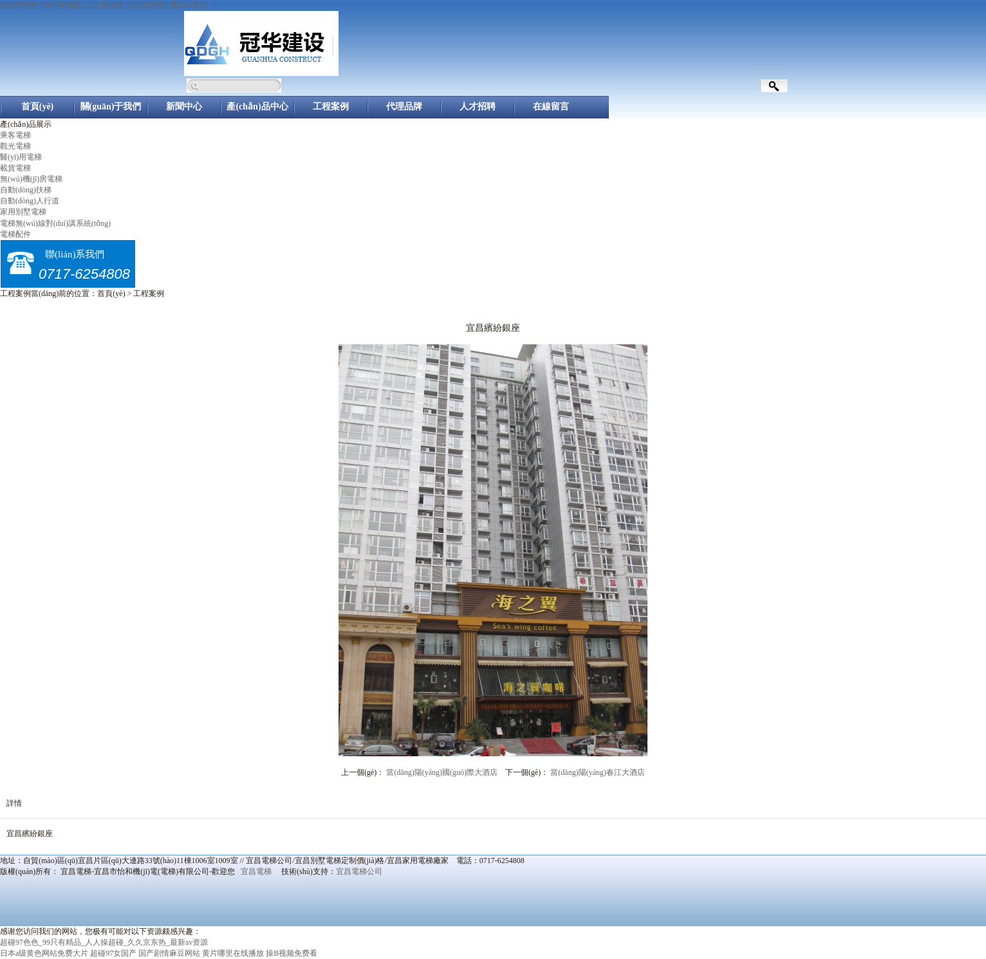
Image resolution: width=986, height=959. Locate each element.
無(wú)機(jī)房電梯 (31, 178)
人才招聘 (478, 106)
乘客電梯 (15, 135)
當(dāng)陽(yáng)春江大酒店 (597, 772)
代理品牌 (404, 106)
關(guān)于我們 (111, 106)
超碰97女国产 (113, 953)
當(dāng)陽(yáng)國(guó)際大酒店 (442, 772)
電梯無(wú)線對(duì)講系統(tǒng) (55, 223)
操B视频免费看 (291, 953)
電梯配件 (15, 234)
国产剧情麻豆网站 (169, 953)
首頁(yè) (37, 106)
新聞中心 (184, 106)
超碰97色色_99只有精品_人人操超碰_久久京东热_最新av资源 (104, 5)
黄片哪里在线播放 (233, 953)
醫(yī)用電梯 (21, 157)
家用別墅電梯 (23, 211)
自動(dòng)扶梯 (25, 189)
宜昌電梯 (256, 871)
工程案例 (331, 106)
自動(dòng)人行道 (29, 200)
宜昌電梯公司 (359, 871)
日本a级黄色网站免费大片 (44, 953)
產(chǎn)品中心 (257, 106)
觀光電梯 (15, 146)
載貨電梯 (15, 167)
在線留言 (551, 106)
